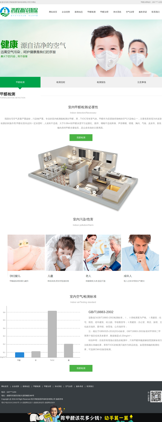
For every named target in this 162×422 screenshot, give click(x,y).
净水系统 (117, 12)
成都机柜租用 (38, 403)
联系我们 (156, 12)
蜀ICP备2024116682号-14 (11, 403)
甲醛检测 (91, 12)
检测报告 (101, 82)
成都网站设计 (27, 403)
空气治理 (130, 12)
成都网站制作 (49, 403)
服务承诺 (143, 12)
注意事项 (141, 82)
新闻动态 (79, 12)
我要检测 (81, 137)
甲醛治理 (104, 12)
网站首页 (53, 12)
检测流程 (60, 82)
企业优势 (66, 12)
